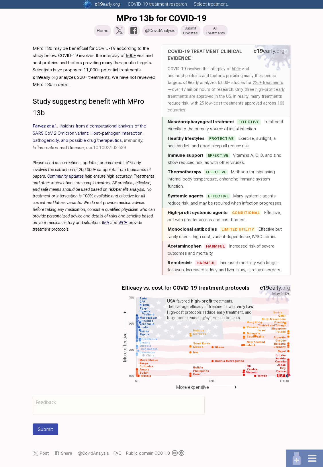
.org (107, 4)
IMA (105, 224)
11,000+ (92, 71)
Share (66, 455)
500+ (236, 70)
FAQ (117, 455)
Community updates (65, 178)
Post (44, 455)
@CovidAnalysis (93, 455)
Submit (45, 431)
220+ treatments (268, 84)
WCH (123, 224)
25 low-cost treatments (221, 104)
